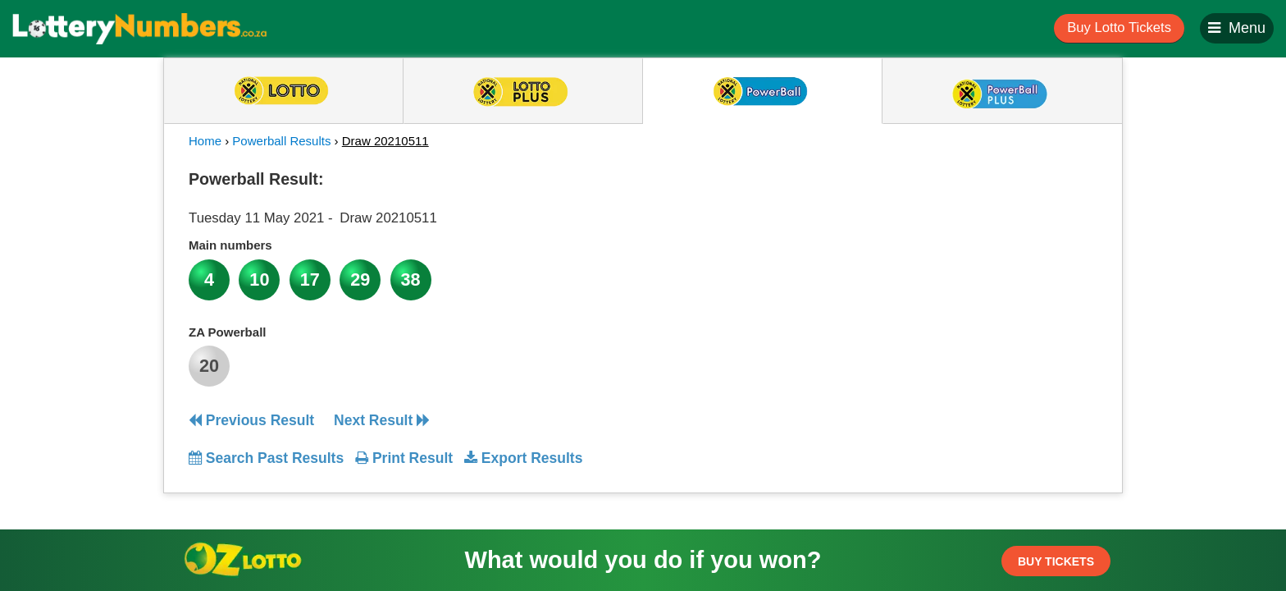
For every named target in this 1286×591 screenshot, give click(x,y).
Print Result (404, 458)
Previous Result (251, 420)
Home (205, 141)
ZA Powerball (227, 332)
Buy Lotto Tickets (1119, 27)
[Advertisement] (949, 266)
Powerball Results (281, 141)
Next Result (382, 420)
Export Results (523, 458)
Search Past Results (266, 458)
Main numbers (230, 245)
